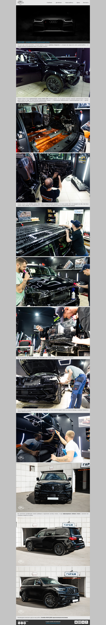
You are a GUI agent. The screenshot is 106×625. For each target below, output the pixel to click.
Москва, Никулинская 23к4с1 (53, 623)
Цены (78, 2)
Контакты (85, 2)
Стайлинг (49, 2)
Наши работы (69, 2)
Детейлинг (59, 2)
